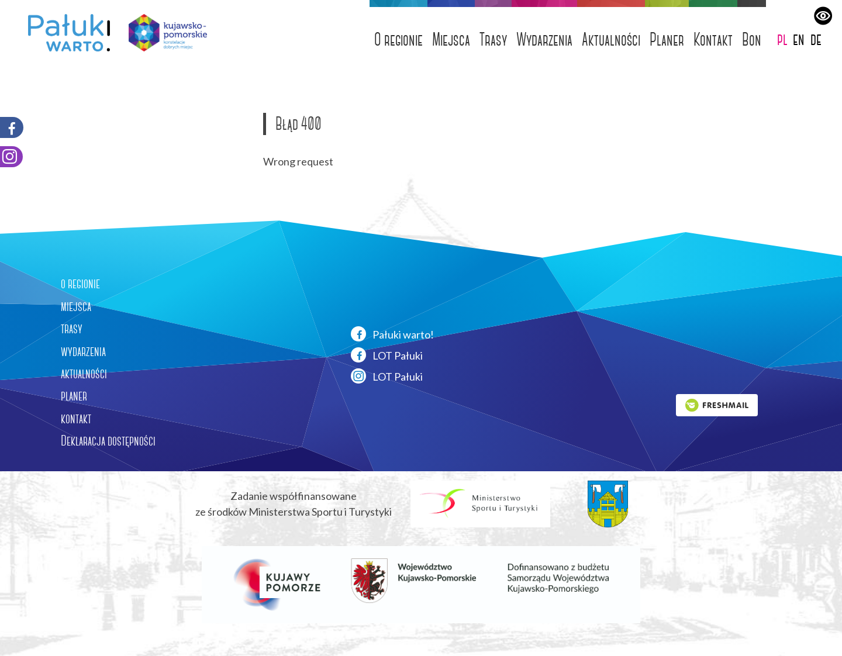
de (816, 39)
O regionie (398, 39)
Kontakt (713, 39)
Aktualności (611, 39)
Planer (667, 39)
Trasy (493, 39)
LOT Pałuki (387, 354)
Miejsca (451, 39)
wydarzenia (83, 351)
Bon (751, 39)
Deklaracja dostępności (108, 440)
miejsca (76, 306)
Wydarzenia (544, 39)
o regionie (80, 283)
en (799, 39)
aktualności (84, 373)
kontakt (76, 418)
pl (782, 39)
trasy (71, 328)
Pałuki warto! (392, 333)
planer (74, 395)
